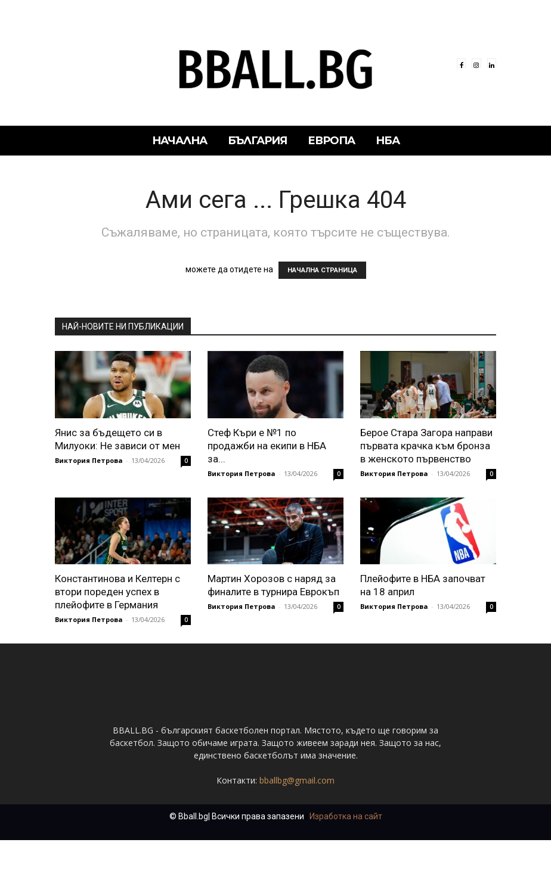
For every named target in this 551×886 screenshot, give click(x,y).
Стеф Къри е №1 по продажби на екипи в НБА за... (267, 446)
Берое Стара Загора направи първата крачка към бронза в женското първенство (426, 446)
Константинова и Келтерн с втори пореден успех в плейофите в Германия (117, 592)
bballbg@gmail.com (297, 826)
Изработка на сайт (345, 862)
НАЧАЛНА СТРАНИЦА (322, 270)
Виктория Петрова (89, 460)
